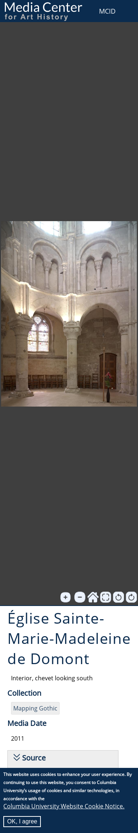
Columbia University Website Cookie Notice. (63, 806)
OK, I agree (22, 821)
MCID (107, 11)
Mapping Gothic (35, 708)
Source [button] (34, 758)
